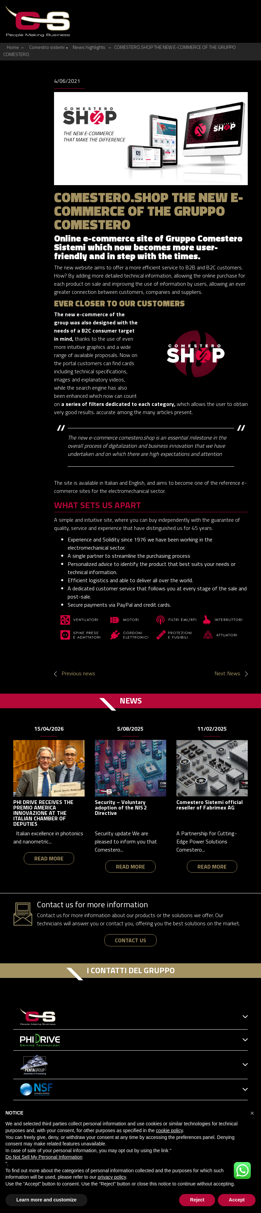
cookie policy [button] (169, 1130)
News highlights (89, 47)
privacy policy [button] (112, 1177)
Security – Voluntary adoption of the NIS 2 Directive (121, 807)
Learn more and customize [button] (46, 1199)
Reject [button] (197, 1199)
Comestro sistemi (47, 47)
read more (49, 858)
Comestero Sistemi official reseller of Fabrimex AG (209, 804)
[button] (252, 1113)
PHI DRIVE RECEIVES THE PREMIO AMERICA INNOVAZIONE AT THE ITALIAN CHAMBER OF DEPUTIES (43, 813)
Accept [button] (237, 1199)
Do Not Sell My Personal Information (43, 1157)
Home (13, 47)
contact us (130, 940)
